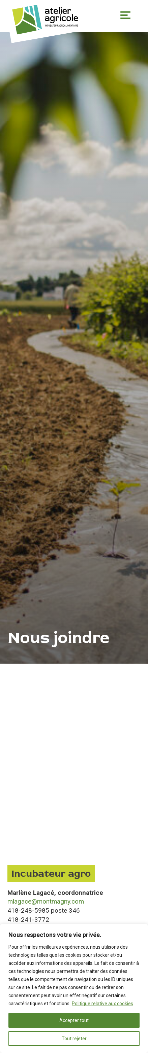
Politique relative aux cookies (102, 1003)
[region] (74, 988)
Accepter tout (74, 1020)
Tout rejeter (74, 1038)
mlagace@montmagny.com (45, 901)
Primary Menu (125, 15)
